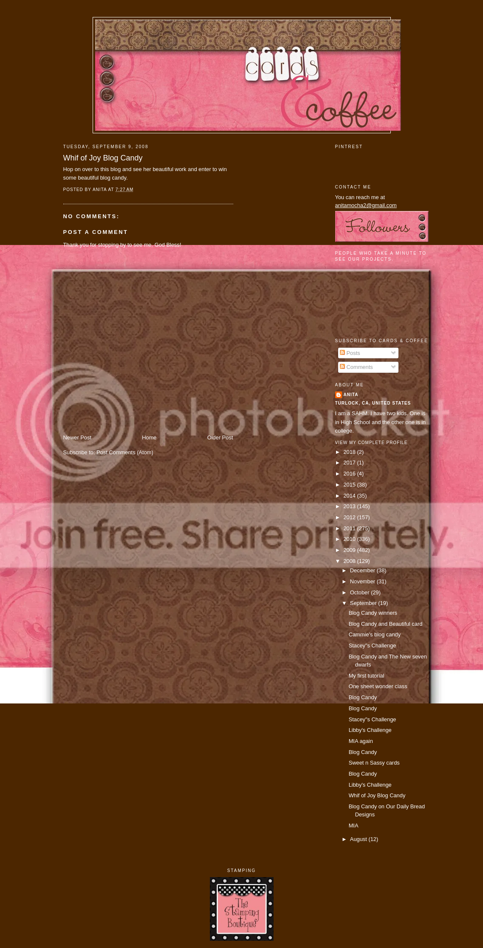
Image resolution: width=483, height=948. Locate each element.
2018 (350, 452)
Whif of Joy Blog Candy (103, 158)
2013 (350, 506)
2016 (350, 473)
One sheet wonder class (378, 686)
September (364, 603)
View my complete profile (371, 442)
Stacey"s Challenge (372, 645)
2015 (350, 484)
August (359, 839)
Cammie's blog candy (375, 634)
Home (149, 437)
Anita (351, 394)
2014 (350, 495)
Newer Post (77, 437)
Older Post (220, 437)
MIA (354, 825)
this (104, 169)
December (363, 570)
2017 (350, 462)
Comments (356, 367)
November (363, 581)
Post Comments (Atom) (124, 452)
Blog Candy (363, 697)
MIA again (361, 741)
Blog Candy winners (373, 613)
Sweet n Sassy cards (374, 763)
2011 (350, 528)
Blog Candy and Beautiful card (386, 624)
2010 (350, 539)
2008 (350, 561)
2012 (350, 517)
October (360, 592)
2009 (350, 550)
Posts (350, 353)
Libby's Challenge (370, 730)
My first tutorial (366, 675)
